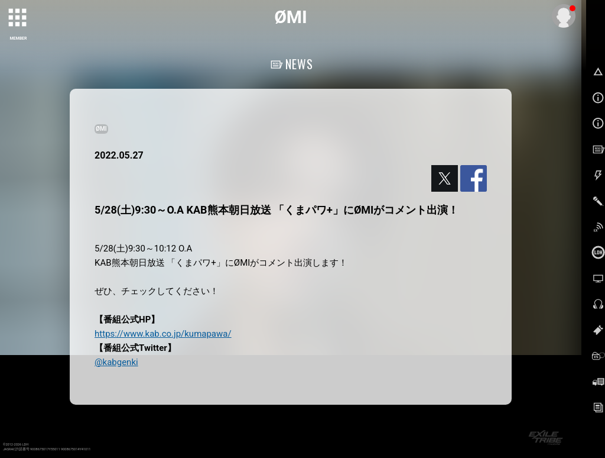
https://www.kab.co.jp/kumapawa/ (163, 333)
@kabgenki (116, 362)
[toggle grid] (18, 18)
